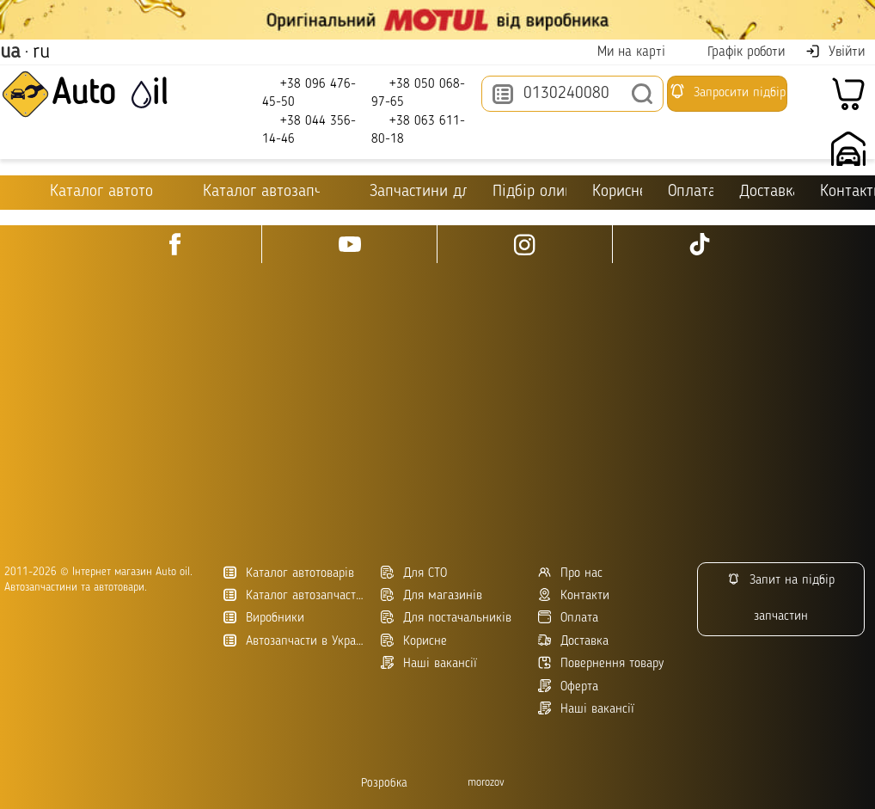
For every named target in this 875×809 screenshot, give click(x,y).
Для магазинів (431, 595)
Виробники (263, 617)
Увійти (835, 51)
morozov (486, 782)
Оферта (568, 686)
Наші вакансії (586, 709)
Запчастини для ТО (406, 191)
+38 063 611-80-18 (418, 129)
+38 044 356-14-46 (309, 129)
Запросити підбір (727, 91)
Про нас (570, 573)
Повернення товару (601, 663)
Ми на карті (620, 52)
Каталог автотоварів (288, 573)
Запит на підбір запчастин (781, 598)
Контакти (847, 192)
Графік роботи (735, 52)
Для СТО (414, 573)
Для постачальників (446, 617)
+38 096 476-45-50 (309, 92)
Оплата (690, 192)
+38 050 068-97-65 (418, 92)
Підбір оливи (530, 192)
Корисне (617, 192)
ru (41, 52)
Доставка (766, 192)
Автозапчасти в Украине (295, 641)
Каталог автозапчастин (295, 595)
